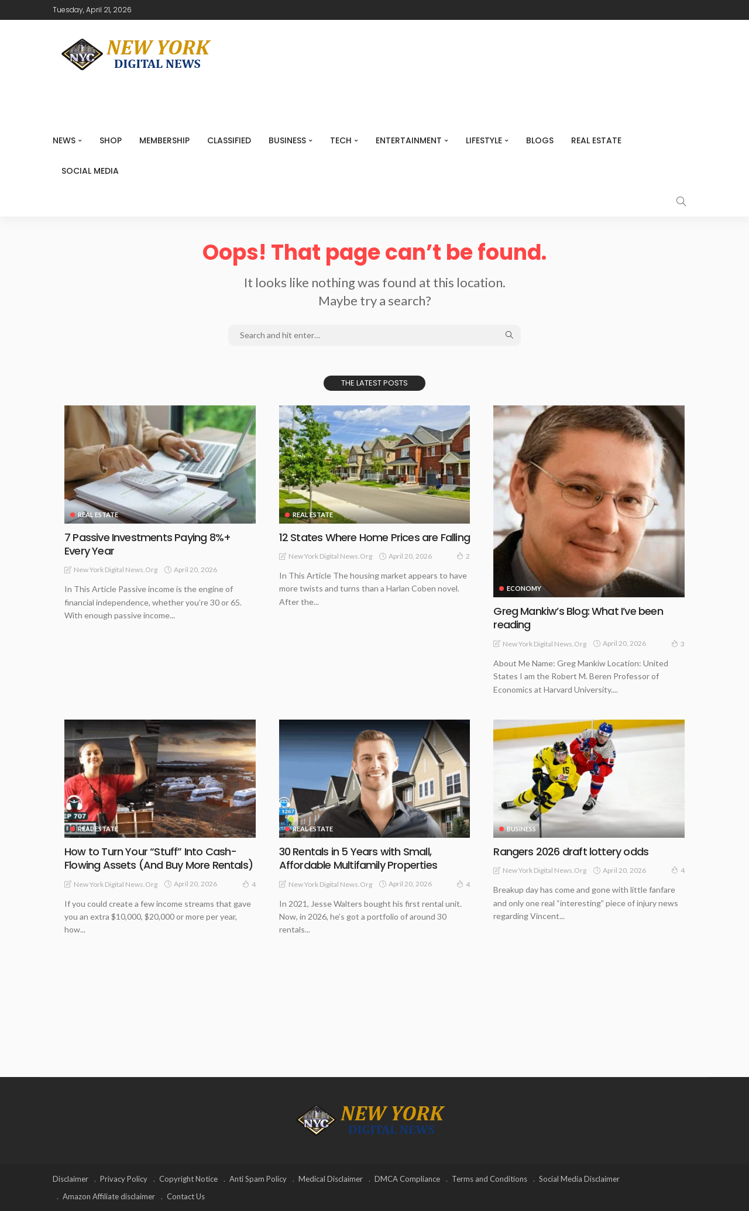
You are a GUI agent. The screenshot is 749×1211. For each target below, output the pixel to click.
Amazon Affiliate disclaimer (109, 1196)
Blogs (540, 140)
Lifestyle (484, 140)
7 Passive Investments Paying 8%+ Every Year (147, 544)
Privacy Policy (123, 1179)
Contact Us (186, 1196)
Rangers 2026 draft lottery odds (570, 851)
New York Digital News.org (115, 569)
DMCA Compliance (407, 1179)
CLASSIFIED (229, 140)
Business (287, 140)
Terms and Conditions (489, 1179)
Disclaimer (70, 1179)
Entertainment (409, 140)
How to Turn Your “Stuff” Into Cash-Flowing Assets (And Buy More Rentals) (158, 858)
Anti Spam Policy (258, 1179)
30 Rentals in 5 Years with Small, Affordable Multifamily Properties (358, 858)
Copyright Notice (188, 1179)
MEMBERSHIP (164, 140)
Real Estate (596, 140)
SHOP (110, 140)
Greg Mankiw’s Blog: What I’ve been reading (577, 618)
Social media (90, 171)
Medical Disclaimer (330, 1179)
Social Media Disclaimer (579, 1179)
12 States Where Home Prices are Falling (374, 537)
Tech (341, 140)
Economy (524, 588)
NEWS (64, 140)
